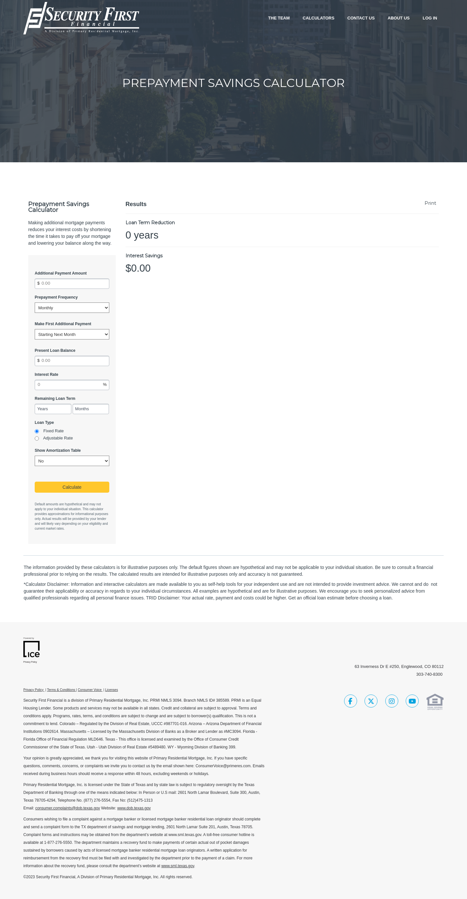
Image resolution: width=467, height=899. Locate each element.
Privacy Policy (33, 690)
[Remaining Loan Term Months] (91, 409)
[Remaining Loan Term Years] (53, 409)
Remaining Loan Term (55, 398)
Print (430, 203)
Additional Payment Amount (61, 273)
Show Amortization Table (58, 450)
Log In (430, 18)
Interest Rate (46, 374)
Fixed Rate (53, 430)
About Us (399, 18)
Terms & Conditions (61, 690)
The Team (279, 18)
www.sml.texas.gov (177, 866)
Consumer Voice (90, 690)
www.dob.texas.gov (133, 808)
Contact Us (361, 18)
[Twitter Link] (371, 702)
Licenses (111, 690)
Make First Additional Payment (63, 324)
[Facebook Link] (350, 702)
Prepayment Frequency (56, 297)
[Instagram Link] (391, 702)
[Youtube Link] (412, 702)
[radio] (37, 431)
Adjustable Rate (58, 438)
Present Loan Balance (55, 350)
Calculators (318, 18)
